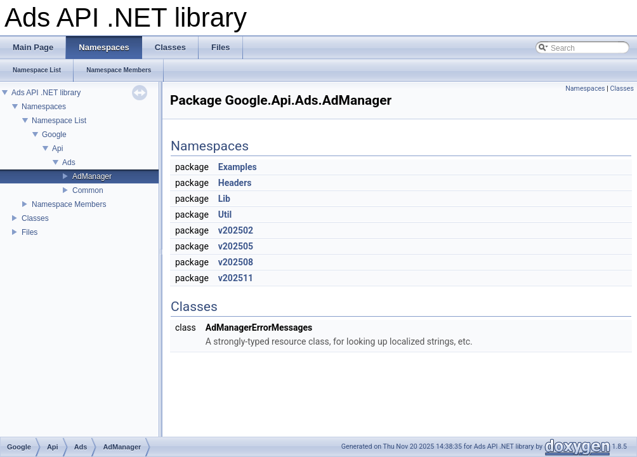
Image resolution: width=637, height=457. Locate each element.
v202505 (235, 246)
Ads (69, 162)
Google (54, 134)
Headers (235, 183)
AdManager (92, 176)
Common (87, 190)
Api (57, 148)
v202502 (235, 230)
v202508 (235, 262)
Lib (224, 199)
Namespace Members (69, 204)
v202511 (235, 278)
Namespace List (59, 120)
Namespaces (44, 106)
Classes (35, 218)
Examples (237, 167)
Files (29, 232)
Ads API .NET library (46, 92)
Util (225, 214)
